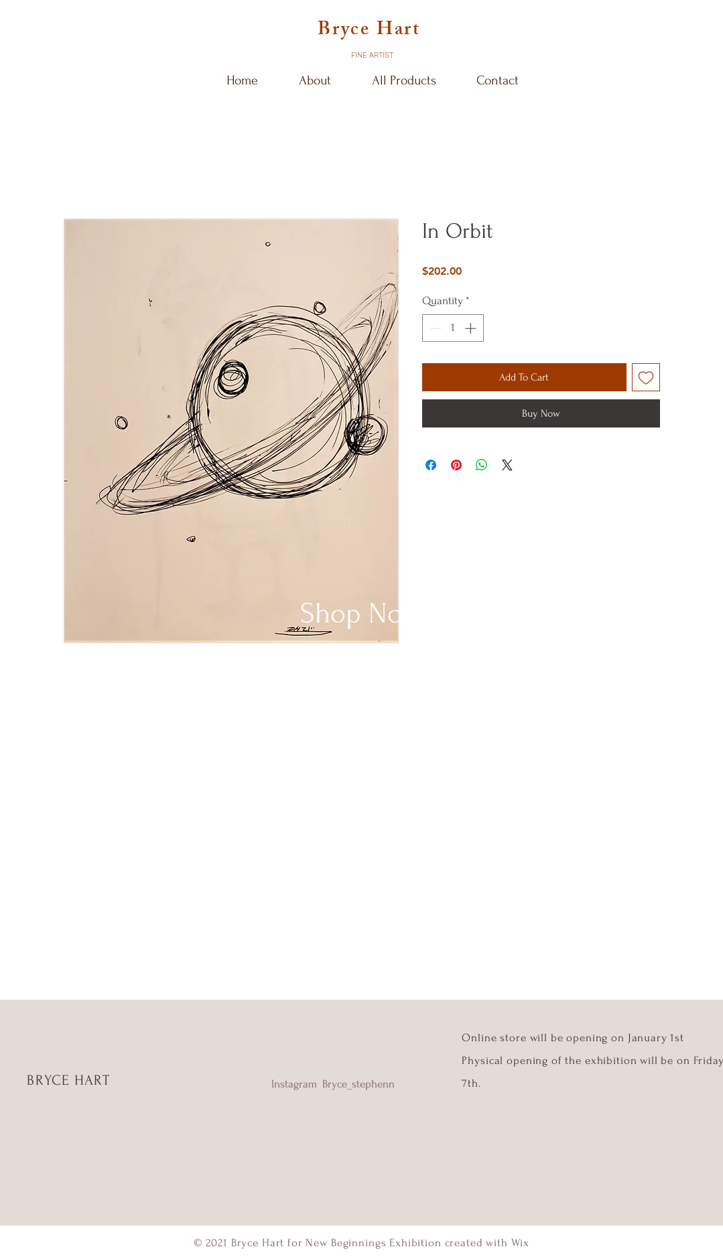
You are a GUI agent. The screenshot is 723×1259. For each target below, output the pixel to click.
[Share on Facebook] (431, 465)
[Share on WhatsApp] (482, 465)
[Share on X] (507, 465)
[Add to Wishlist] (646, 377)
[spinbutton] (453, 328)
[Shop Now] (361, 613)
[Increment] (472, 328)
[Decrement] (434, 328)
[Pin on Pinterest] (456, 465)
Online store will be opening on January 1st (574, 1037)
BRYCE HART (68, 1080)
